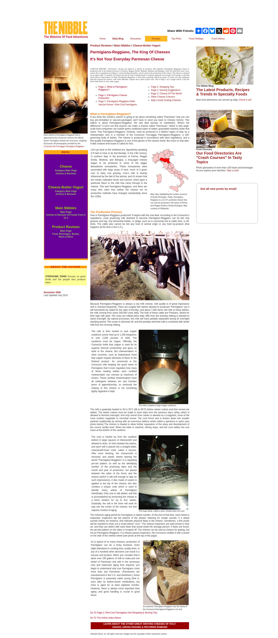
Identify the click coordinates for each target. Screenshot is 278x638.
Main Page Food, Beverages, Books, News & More (65, 234)
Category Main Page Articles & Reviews (66, 193)
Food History (218, 38)
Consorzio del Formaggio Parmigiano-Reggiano (64, 146)
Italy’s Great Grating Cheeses (166, 100)
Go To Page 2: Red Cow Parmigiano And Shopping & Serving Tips (123, 612)
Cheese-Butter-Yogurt (66, 187)
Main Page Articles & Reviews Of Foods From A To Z (66, 215)
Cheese (66, 166)
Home (102, 38)
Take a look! (233, 170)
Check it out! (245, 99)
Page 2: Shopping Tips (162, 87)
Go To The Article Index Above (105, 617)
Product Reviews (66, 227)
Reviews (156, 38)
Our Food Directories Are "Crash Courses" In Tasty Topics (219, 157)
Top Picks (176, 38)
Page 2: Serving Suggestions (166, 90)
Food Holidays (196, 38)
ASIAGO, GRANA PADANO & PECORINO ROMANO (139, 627)
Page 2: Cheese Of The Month (166, 93)
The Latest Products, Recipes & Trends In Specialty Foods (223, 92)
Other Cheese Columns (163, 96)
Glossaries (135, 38)
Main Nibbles (65, 208)
